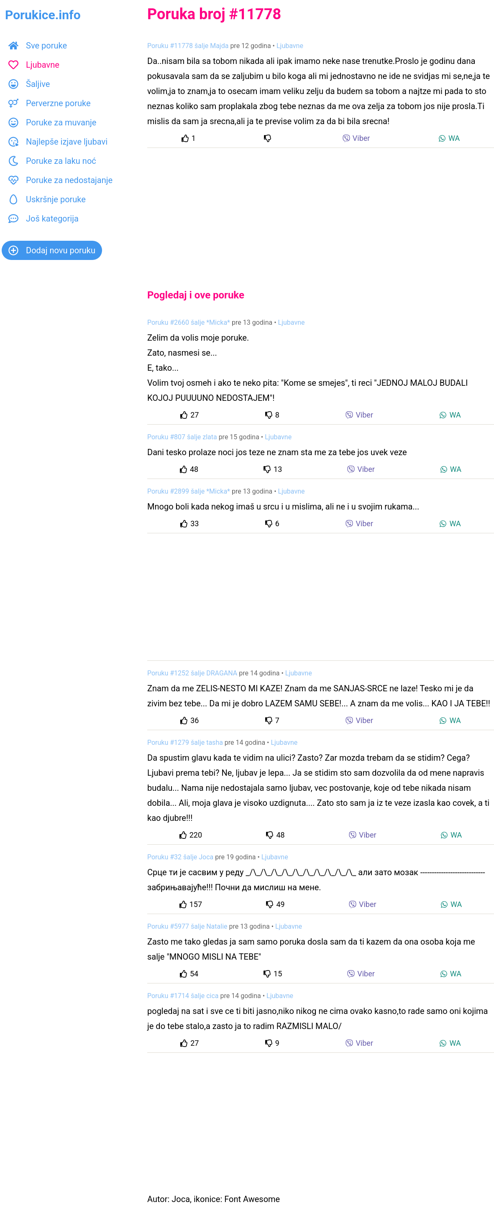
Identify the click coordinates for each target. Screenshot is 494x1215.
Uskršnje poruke (47, 199)
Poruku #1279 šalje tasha (185, 742)
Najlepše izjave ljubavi (58, 142)
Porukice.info (43, 15)
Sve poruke (37, 46)
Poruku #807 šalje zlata (182, 437)
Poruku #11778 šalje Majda (187, 46)
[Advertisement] (320, 211)
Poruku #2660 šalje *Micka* (188, 322)
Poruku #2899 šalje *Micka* (188, 491)
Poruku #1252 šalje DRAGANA (192, 673)
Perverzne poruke (49, 103)
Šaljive (29, 84)
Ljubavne (33, 65)
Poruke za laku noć (52, 161)
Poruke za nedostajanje (60, 180)
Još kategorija (43, 219)
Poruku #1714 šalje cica (183, 996)
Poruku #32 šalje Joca (180, 857)
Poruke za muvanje (52, 122)
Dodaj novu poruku (51, 250)
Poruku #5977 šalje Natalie (187, 926)
